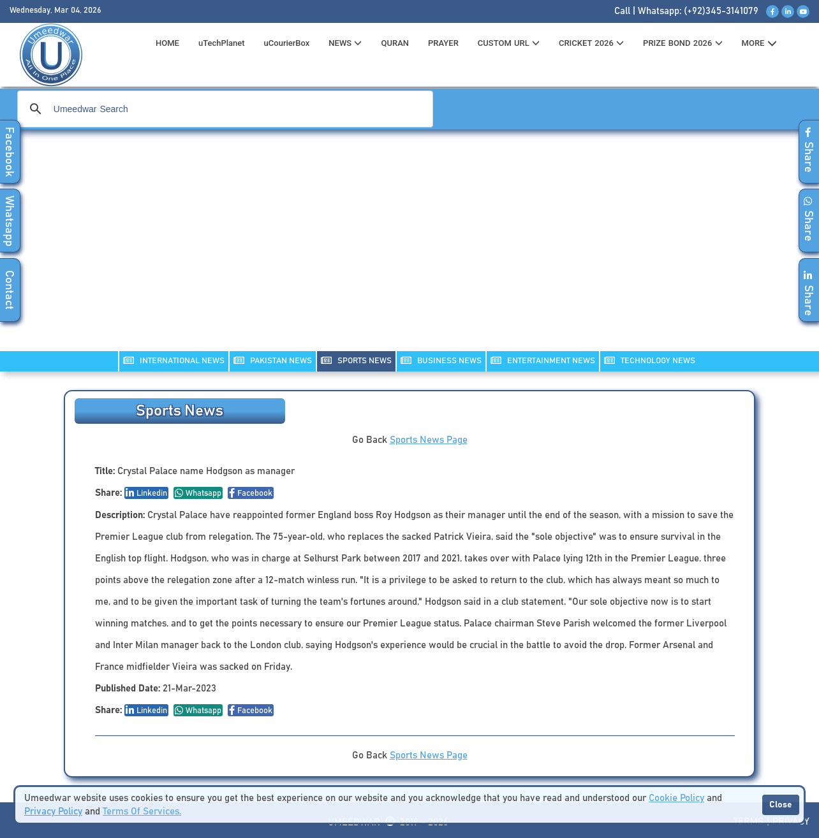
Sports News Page (429, 440)
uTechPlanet (221, 43)
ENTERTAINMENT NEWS (543, 360)
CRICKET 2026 (591, 43)
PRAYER (443, 43)
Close (780, 804)
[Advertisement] (409, 248)
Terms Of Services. (142, 811)
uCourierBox (287, 43)
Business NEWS (441, 360)
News (345, 43)
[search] (223, 109)
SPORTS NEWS (356, 360)
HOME (167, 43)
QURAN (395, 43)
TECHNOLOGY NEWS (649, 360)
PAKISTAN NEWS (272, 360)
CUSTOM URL (509, 43)
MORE (759, 43)
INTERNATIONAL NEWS (174, 360)
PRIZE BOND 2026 (682, 43)
